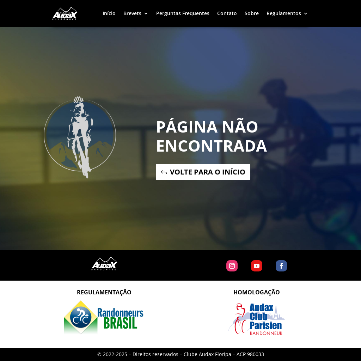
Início (109, 13)
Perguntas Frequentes (182, 13)
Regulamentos (284, 13)
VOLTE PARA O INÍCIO (207, 172)
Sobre (252, 13)
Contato (227, 13)
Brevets (132, 13)
